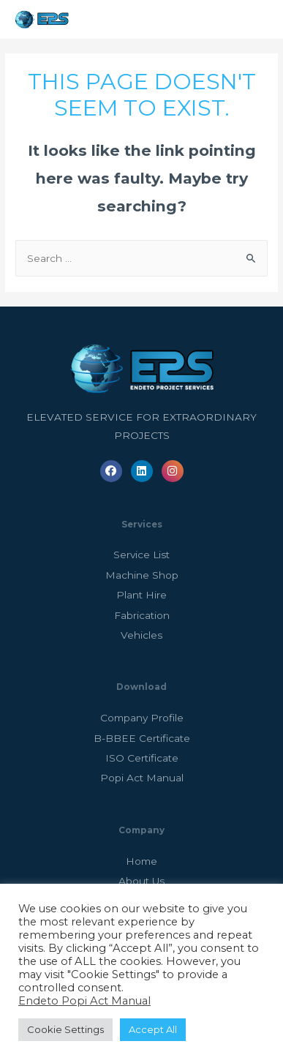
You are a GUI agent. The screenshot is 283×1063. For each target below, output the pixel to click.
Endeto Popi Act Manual (84, 1000)
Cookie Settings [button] (65, 1029)
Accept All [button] (153, 1029)
